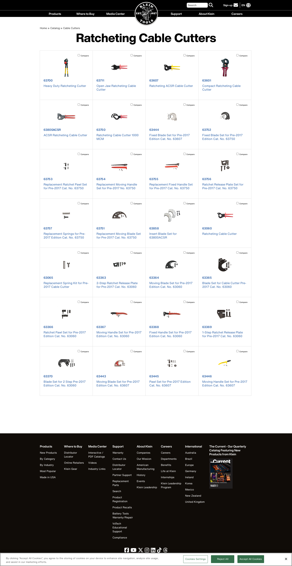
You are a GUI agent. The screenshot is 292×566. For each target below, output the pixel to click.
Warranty (117, 453)
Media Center (115, 13)
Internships (167, 477)
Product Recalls (122, 507)
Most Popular (48, 471)
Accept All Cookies (250, 561)
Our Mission (144, 459)
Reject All (222, 561)
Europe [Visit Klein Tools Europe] (189, 465)
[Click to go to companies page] (243, 5)
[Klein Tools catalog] (228, 450)
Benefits (166, 465)
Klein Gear (70, 469)
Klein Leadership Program (171, 485)
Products (55, 13)
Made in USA (48, 477)
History (141, 475)
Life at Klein (168, 471)
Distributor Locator (70, 454)
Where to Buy (85, 13)
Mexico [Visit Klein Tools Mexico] (189, 489)
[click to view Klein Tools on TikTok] (159, 551)
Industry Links (96, 469)
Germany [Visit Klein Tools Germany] (190, 471)
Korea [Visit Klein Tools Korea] (188, 483)
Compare (85, 55)
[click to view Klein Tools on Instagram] (147, 551)
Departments (169, 459)
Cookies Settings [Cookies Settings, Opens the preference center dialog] (195, 561)
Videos (92, 463)
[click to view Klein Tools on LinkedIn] (153, 551)
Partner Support (122, 475)
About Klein (206, 13)
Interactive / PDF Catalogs (96, 454)
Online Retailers (74, 463)
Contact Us (119, 459)
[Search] (197, 5)
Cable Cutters (71, 28)
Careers (236, 13)
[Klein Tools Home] (146, 13)
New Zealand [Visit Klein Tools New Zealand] (193, 496)
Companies (143, 453)
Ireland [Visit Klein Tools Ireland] (189, 477)
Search (116, 491)
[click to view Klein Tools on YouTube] (134, 551)
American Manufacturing (145, 467)
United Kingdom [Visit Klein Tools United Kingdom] (195, 502)
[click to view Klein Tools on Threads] (165, 551)
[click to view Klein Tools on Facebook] (126, 551)
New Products (48, 453)
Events (141, 481)
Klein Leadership (147, 487)
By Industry (47, 465)
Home (43, 28)
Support (176, 13)
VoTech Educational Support (119, 527)
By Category (47, 459)
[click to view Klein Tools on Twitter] (140, 551)
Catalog (55, 28)
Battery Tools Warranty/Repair (122, 515)
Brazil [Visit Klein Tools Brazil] (188, 459)
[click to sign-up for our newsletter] (231, 5)
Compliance (119, 537)
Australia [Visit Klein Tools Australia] (190, 453)
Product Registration (119, 499)
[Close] (286, 561)
